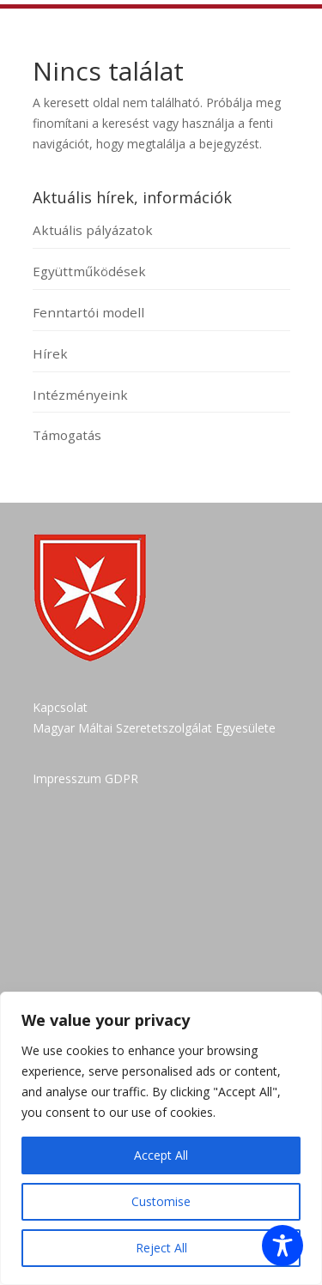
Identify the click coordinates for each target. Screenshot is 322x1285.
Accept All (161, 1155)
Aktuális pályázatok (93, 229)
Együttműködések (89, 271)
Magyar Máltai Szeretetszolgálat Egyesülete (154, 728)
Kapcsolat (60, 707)
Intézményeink (80, 394)
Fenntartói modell (88, 312)
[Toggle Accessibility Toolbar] (282, 1245)
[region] (161, 1138)
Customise (161, 1201)
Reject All (161, 1248)
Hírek (50, 353)
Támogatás (67, 434)
